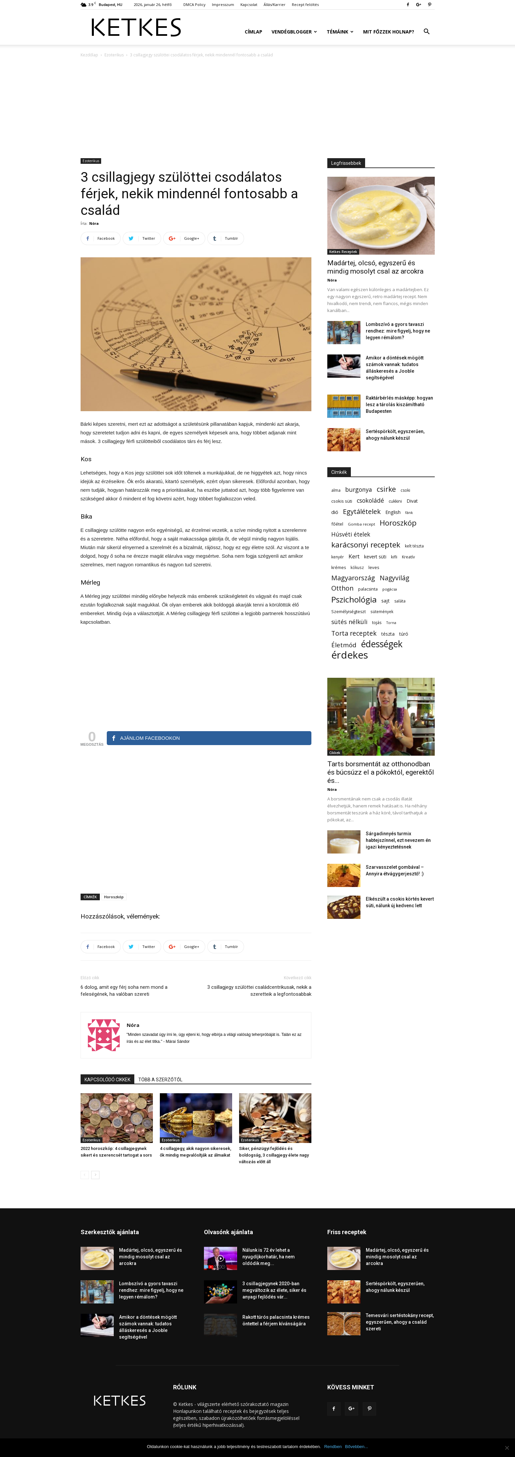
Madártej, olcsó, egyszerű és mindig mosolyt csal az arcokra (375, 267)
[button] (427, 32)
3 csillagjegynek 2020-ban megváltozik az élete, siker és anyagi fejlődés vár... (274, 1290)
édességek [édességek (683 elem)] (382, 644)
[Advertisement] (258, 108)
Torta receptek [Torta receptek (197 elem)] (354, 633)
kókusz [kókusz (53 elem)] (357, 567)
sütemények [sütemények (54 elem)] (381, 611)
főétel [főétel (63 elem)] (337, 524)
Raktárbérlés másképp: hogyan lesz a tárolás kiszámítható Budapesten (399, 404)
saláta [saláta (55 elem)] (400, 601)
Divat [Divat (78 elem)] (412, 501)
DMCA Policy (194, 4)
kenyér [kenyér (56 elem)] (337, 557)
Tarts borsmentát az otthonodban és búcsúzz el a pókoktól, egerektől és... (380, 772)
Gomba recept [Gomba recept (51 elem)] (361, 524)
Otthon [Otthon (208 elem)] (342, 588)
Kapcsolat (248, 4)
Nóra (94, 223)
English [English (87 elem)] (393, 512)
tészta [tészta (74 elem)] (388, 634)
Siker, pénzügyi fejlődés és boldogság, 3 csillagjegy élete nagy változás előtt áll (274, 1155)
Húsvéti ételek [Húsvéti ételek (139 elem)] (350, 534)
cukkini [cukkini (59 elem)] (395, 501)
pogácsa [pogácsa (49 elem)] (389, 589)
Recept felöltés (305, 4)
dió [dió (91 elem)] (334, 512)
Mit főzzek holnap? (388, 32)
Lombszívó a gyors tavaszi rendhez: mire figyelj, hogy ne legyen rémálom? (398, 331)
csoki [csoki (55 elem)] (405, 490)
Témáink (340, 32)
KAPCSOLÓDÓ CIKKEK (107, 1079)
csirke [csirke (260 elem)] (386, 489)
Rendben (333, 1446)
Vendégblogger (294, 32)
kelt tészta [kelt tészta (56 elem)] (414, 546)
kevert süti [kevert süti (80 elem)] (375, 556)
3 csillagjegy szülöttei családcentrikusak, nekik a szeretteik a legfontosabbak (259, 990)
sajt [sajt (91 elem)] (385, 600)
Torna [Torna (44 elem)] (391, 622)
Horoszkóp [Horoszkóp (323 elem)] (398, 522)
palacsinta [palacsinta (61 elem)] (368, 589)
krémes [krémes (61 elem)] (338, 567)
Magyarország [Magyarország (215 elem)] (353, 577)
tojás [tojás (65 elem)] (377, 622)
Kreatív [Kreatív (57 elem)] (408, 557)
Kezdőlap (89, 55)
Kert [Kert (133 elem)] (354, 556)
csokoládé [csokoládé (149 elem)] (370, 500)
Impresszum (223, 4)
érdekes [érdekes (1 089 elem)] (349, 655)
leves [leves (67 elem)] (373, 567)
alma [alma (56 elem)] (336, 490)
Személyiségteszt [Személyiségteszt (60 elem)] (348, 611)
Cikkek (334, 752)
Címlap (253, 32)
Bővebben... (356, 1446)
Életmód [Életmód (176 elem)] (343, 644)
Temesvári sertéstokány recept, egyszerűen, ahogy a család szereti (400, 1322)
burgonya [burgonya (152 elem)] (358, 489)
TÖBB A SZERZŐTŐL (160, 1079)
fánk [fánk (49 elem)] (409, 512)
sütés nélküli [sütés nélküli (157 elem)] (349, 621)
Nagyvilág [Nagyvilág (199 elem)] (394, 577)
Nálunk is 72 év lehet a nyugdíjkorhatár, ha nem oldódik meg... (268, 1256)
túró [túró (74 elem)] (403, 634)
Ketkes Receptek (343, 251)
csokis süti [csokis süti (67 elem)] (341, 501)
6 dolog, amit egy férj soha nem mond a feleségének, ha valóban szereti (124, 990)
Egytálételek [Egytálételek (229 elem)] (362, 511)
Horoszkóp (114, 896)
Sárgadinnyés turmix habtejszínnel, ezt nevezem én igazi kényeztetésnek (398, 840)
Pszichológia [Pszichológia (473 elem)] (354, 599)
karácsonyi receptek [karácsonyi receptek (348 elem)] (365, 544)
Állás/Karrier (275, 4)
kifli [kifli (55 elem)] (394, 557)
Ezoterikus (114, 55)
